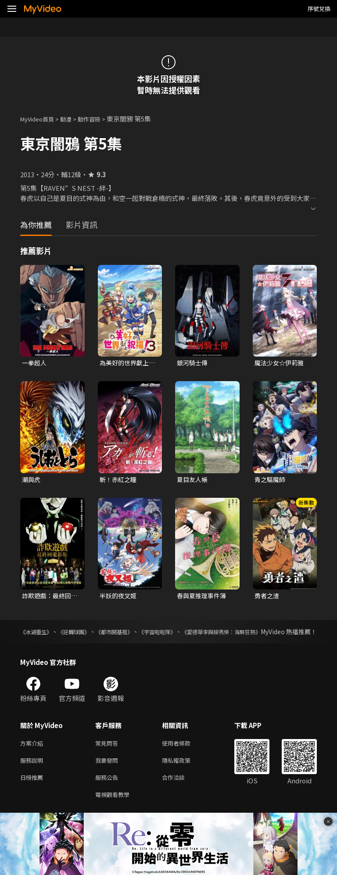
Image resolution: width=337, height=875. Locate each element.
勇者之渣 (268, 597)
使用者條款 (183, 755)
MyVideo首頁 (40, 118)
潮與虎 (32, 480)
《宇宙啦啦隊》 (192, 634)
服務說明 (33, 774)
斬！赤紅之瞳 (119, 480)
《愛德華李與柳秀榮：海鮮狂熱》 (271, 634)
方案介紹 (33, 755)
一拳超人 (35, 363)
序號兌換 (319, 8)
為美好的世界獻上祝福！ (126, 363)
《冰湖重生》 (38, 634)
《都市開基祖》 (137, 634)
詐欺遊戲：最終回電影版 (48, 598)
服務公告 (108, 792)
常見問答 (108, 755)
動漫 (72, 118)
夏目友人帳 (193, 480)
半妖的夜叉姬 (119, 597)
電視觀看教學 (115, 810)
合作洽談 (180, 792)
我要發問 (108, 774)
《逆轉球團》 (86, 634)
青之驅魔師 (271, 480)
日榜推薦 (33, 792)
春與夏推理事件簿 (203, 597)
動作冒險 (99, 118)
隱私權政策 (183, 774)
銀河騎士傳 (193, 363)
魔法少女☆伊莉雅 (281, 363)
